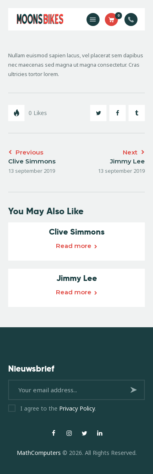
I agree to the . (58, 408)
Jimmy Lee (76, 278)
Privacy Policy (77, 408)
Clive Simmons (76, 231)
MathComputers (39, 453)
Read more (73, 246)
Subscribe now (134, 393)
